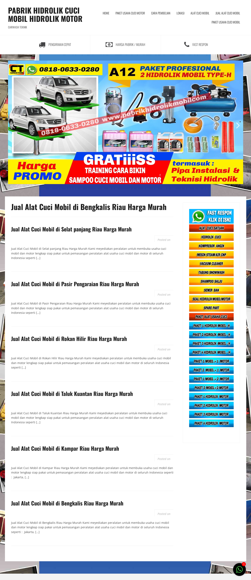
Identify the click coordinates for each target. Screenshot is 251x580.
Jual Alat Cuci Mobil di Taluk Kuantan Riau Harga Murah (72, 394)
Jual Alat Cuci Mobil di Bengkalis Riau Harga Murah (67, 503)
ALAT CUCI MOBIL (200, 13)
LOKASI (180, 13)
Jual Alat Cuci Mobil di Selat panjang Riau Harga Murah (71, 229)
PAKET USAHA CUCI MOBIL (226, 22)
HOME (106, 13)
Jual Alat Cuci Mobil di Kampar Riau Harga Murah (65, 448)
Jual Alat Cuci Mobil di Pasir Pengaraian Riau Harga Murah (75, 284)
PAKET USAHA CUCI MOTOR (130, 13)
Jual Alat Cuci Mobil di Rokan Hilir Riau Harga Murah (69, 339)
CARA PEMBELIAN (160, 13)
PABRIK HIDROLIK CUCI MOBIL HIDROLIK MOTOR (45, 14)
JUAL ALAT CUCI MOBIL (228, 13)
